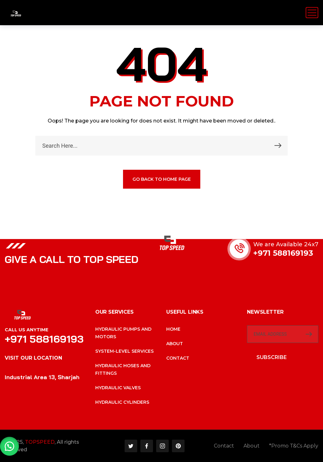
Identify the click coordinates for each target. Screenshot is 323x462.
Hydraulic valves (118, 388)
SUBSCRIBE (271, 357)
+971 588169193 (283, 253)
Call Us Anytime (26, 330)
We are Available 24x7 (285, 244)
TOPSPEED (40, 442)
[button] (9, 446)
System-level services (124, 351)
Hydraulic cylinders (122, 402)
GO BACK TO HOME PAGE (161, 179)
